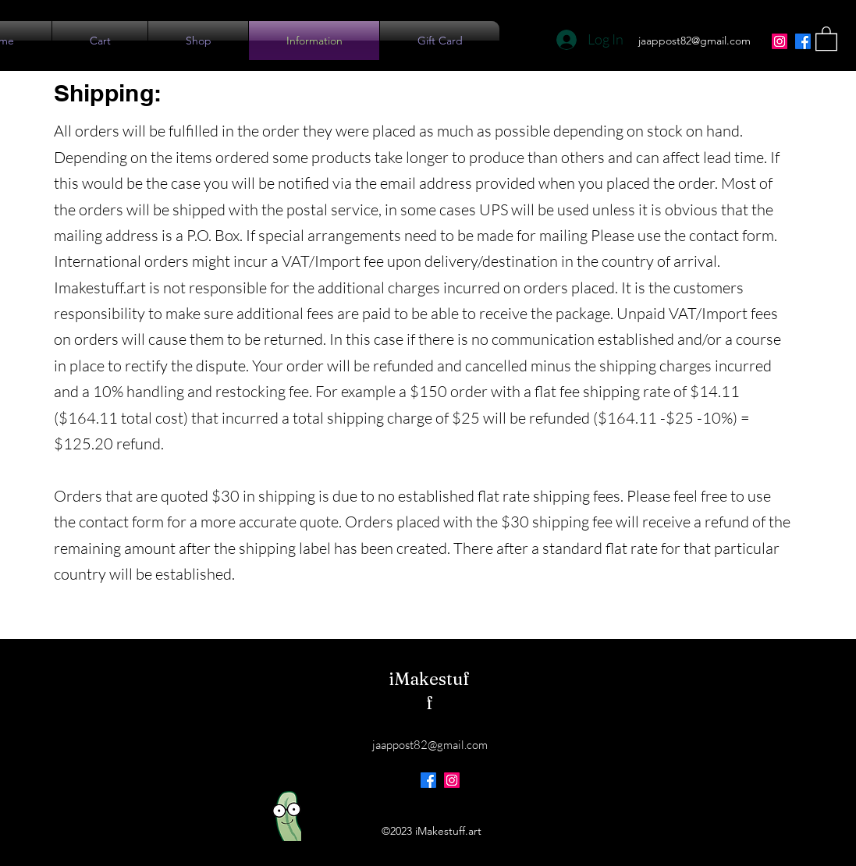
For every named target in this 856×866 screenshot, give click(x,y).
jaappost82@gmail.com (694, 41)
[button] (826, 38)
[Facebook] (803, 41)
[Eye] (286, 816)
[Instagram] (779, 41)
